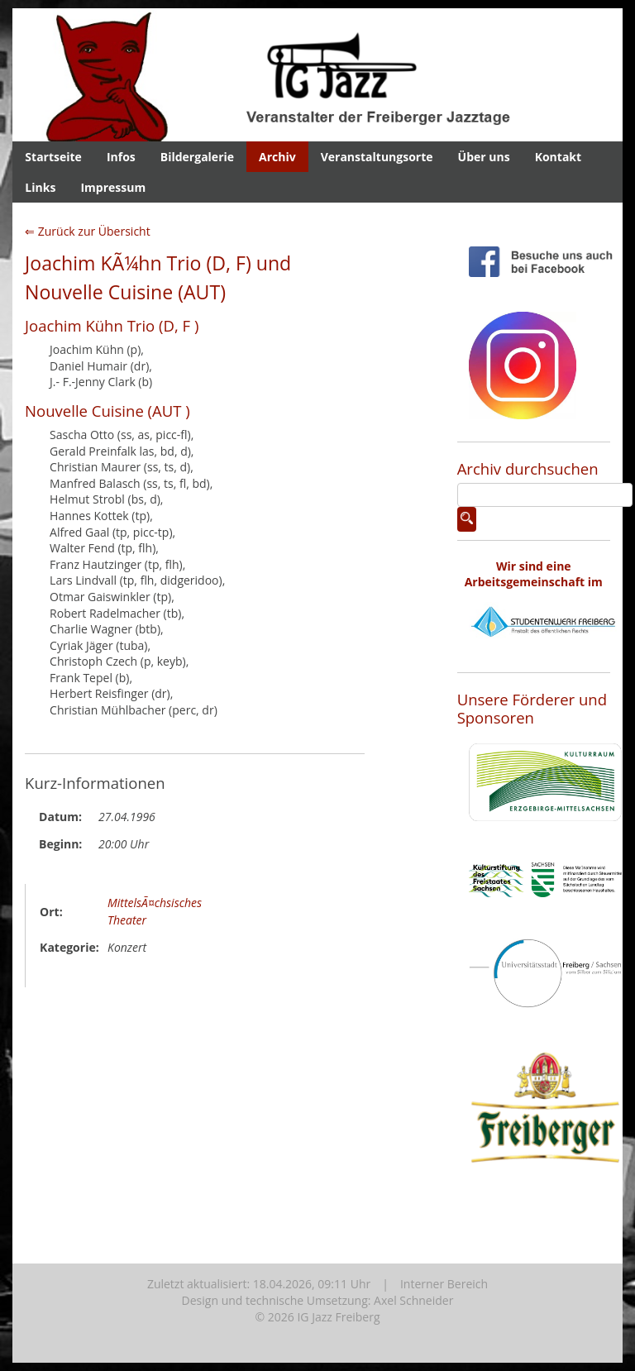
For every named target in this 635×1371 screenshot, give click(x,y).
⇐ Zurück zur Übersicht (87, 231)
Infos (121, 157)
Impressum (113, 187)
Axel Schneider (413, 1300)
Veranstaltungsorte (377, 157)
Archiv (277, 157)
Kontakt (558, 157)
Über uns (484, 157)
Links (40, 187)
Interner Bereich (444, 1284)
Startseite (53, 157)
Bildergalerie (197, 157)
